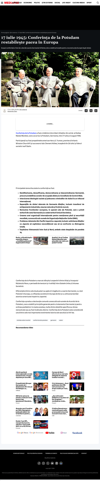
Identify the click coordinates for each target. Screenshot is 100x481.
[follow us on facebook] (77, 433)
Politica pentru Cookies (34, 453)
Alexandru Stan (12, 111)
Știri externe (47, 3)
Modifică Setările (50, 458)
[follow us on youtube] (50, 433)
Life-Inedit (66, 3)
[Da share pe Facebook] (86, 110)
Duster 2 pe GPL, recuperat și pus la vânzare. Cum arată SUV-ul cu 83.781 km (23, 423)
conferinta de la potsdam (40, 320)
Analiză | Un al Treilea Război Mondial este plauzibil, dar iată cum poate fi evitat (60, 240)
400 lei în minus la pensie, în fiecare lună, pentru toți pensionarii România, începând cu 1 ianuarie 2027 (24, 398)
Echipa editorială (18, 453)
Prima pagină (5, 32)
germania (53, 320)
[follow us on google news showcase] (36, 433)
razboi (61, 320)
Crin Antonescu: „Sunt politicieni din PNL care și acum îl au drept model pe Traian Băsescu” (60, 386)
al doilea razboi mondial (23, 320)
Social (57, 3)
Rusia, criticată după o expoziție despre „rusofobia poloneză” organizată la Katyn (24, 240)
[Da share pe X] (91, 110)
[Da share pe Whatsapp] (95, 110)
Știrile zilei (17, 3)
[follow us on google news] (22, 433)
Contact (84, 453)
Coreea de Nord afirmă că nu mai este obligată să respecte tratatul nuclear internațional (60, 374)
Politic (37, 3)
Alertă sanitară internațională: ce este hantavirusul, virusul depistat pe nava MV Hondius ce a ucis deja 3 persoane (24, 374)
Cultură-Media (79, 3)
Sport (89, 3)
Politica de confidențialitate (69, 453)
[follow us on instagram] (64, 433)
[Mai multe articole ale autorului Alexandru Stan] (5, 111)
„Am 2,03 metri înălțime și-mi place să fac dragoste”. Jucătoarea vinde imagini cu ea (60, 398)
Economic (28, 3)
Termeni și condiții (51, 453)
